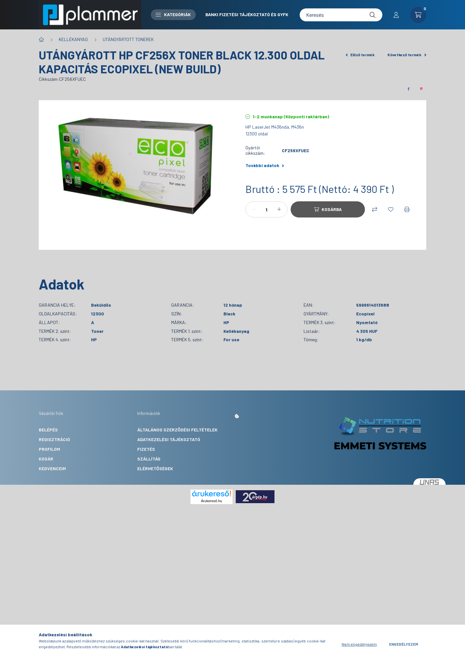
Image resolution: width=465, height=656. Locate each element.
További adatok (264, 165)
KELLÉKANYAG (73, 39)
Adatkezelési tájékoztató (168, 439)
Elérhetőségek (155, 468)
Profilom (49, 449)
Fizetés (146, 449)
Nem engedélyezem (359, 644)
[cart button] (418, 15)
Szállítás (148, 458)
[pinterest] (421, 89)
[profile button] (396, 15)
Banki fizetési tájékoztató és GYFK (246, 14)
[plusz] (279, 209)
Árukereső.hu (211, 501)
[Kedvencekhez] (390, 209)
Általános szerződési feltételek (177, 429)
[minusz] (254, 209)
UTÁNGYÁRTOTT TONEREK (128, 39)
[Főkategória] (41, 39)
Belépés (48, 429)
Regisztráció (54, 439)
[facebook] (408, 89)
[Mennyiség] (266, 209)
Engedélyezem (403, 644)
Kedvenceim (52, 468)
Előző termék (360, 54)
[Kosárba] (328, 209)
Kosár (46, 458)
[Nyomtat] (406, 209)
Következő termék (407, 54)
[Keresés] (341, 14)
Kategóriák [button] (173, 14)
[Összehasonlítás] (374, 209)
